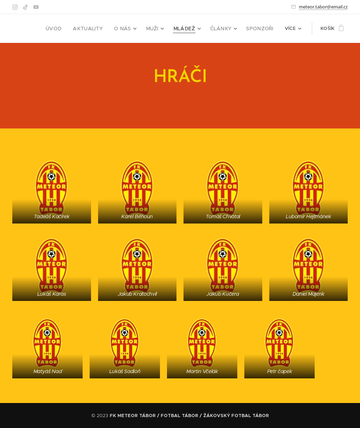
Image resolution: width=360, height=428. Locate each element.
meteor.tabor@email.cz (323, 7)
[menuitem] (68, 28)
